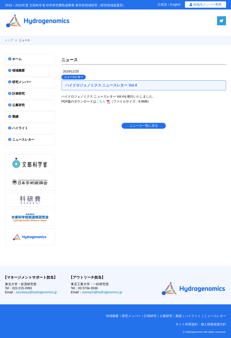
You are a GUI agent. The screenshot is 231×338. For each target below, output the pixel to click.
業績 (13, 116)
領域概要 (16, 70)
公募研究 (16, 105)
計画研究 (16, 93)
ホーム (15, 59)
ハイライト (18, 128)
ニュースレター (21, 139)
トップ (9, 40)
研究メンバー (19, 82)
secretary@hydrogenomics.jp (36, 292)
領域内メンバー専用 (205, 4)
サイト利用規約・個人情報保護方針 (201, 324)
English (175, 4)
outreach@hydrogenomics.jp (102, 292)
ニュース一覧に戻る (143, 125)
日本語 (162, 4)
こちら (103, 101)
